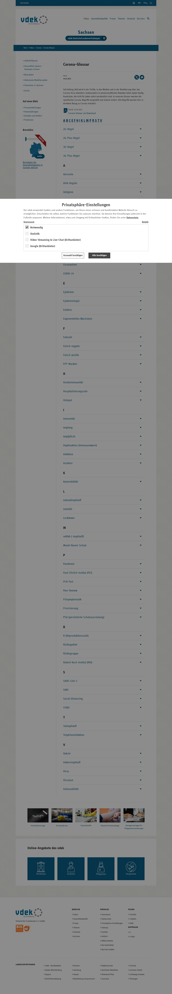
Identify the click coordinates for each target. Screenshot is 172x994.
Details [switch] (145, 222)
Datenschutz (132, 217)
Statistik (35, 233)
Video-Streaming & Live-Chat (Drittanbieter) (55, 239)
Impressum (29, 222)
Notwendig (36, 227)
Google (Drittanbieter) (42, 246)
